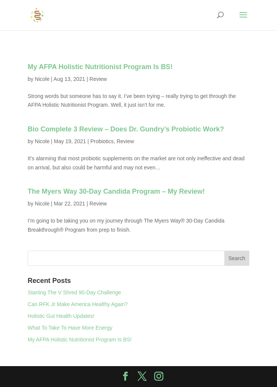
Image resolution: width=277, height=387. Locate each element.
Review (98, 79)
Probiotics (101, 141)
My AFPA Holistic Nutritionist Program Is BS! (100, 67)
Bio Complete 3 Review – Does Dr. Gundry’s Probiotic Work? (126, 129)
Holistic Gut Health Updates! (61, 316)
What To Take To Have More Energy (70, 328)
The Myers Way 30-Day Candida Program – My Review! (116, 191)
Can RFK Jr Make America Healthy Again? (78, 304)
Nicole (42, 79)
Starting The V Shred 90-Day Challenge (74, 292)
